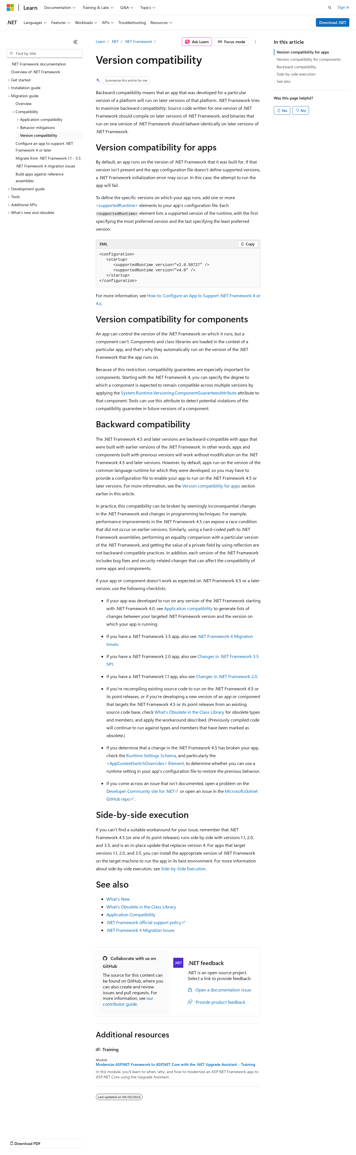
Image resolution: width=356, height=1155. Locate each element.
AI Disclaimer (18, 1138)
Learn (100, 41)
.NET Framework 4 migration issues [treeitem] (45, 166)
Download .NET (332, 22)
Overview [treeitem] (23, 103)
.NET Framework (138, 41)
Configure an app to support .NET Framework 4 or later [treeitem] (44, 147)
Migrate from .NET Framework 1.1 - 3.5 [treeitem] (48, 158)
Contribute (100, 1138)
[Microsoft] (10, 7)
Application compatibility (188, 608)
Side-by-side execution (296, 74)
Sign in (343, 7)
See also (284, 81)
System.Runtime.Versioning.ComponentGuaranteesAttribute (178, 393)
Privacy (122, 1138)
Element (145, 763)
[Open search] (329, 8)
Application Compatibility (130, 914)
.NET (115, 41)
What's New (118, 899)
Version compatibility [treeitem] (38, 135)
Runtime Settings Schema (151, 755)
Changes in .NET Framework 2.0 (226, 676)
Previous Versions (50, 1138)
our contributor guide (128, 1001)
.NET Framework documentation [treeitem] (38, 64)
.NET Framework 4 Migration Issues (140, 930)
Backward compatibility (296, 66)
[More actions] (255, 41)
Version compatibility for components (309, 59)
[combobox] (44, 53)
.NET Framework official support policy (143, 922)
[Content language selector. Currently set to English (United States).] (32, 1124)
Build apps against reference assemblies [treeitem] (40, 177)
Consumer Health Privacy (160, 1138)
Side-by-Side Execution (183, 868)
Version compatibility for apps (211, 486)
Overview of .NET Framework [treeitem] (35, 71)
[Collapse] (75, 42)
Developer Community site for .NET (140, 791)
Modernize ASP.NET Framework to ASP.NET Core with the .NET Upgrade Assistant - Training (175, 1064)
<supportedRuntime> (117, 205)
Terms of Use (203, 1138)
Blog (76, 1138)
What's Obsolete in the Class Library (189, 712)
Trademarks (231, 1138)
